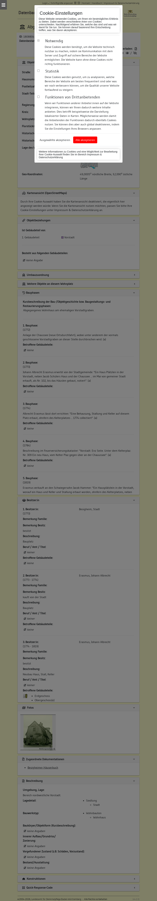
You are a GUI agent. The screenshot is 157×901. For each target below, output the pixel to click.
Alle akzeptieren (85, 140)
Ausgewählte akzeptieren (55, 140)
